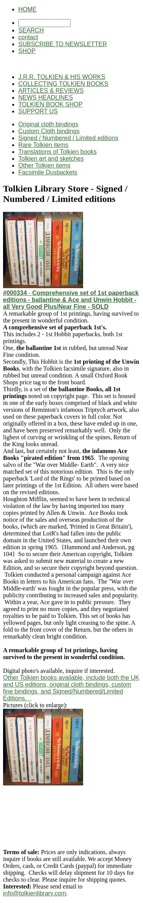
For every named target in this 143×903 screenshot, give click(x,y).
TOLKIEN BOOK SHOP (50, 104)
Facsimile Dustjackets (47, 172)
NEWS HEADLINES (45, 97)
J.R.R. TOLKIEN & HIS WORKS (61, 77)
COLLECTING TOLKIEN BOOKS (63, 84)
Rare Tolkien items (43, 145)
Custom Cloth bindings (49, 131)
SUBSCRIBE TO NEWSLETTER (62, 44)
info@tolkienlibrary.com (34, 893)
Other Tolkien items (44, 165)
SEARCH (31, 30)
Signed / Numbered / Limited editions (68, 138)
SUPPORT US (38, 111)
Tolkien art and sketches (51, 158)
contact (28, 37)
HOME (27, 9)
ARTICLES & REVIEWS (51, 90)
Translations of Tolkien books (57, 151)
